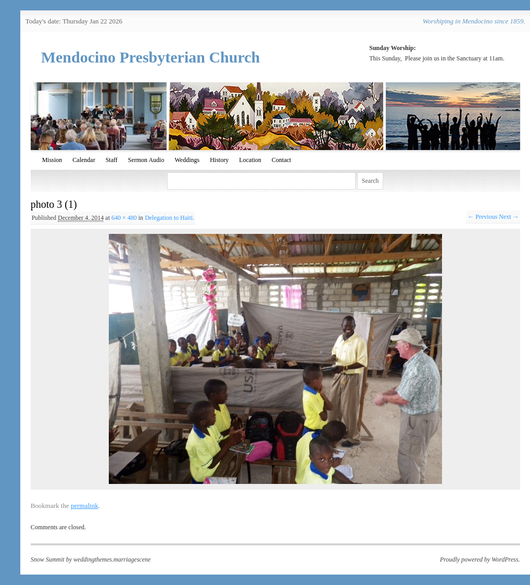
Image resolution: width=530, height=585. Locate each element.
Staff (112, 160)
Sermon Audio (146, 160)
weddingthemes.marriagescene (111, 559)
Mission (52, 160)
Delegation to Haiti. (169, 217)
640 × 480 (124, 217)
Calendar (83, 160)
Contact (281, 160)
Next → (509, 216)
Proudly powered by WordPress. (480, 559)
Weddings (186, 160)
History (219, 160)
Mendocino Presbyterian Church (150, 57)
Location (250, 160)
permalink (84, 505)
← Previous (482, 216)
